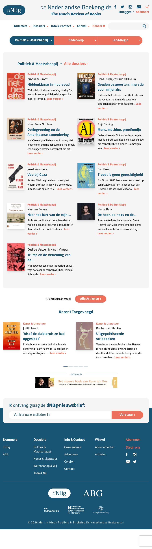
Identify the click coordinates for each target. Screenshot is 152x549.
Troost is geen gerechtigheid (121, 175)
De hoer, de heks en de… (117, 215)
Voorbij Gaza (37, 175)
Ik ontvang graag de (47, 406)
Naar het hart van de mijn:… (49, 215)
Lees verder (54, 99)
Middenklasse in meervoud (48, 84)
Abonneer (142, 12)
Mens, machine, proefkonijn (119, 130)
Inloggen (125, 12)
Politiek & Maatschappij (38, 64)
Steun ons (133, 447)
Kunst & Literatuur (34, 324)
